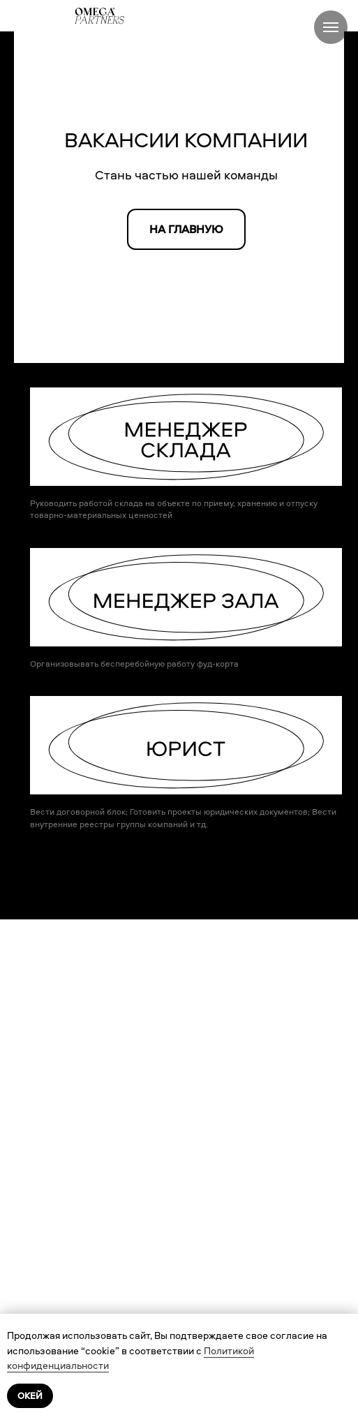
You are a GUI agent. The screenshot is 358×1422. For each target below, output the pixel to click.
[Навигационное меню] (330, 27)
